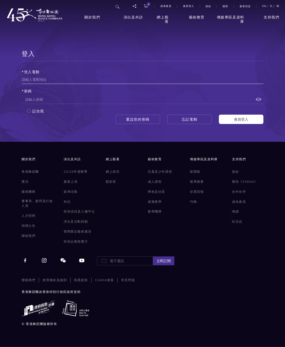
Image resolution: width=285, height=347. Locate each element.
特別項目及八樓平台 (79, 211)
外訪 (67, 201)
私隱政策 (81, 280)
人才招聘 (28, 215)
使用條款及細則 (55, 280)
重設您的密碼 (138, 119)
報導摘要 (197, 181)
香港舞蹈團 (30, 171)
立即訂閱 (164, 260)
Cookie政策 (104, 280)
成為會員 (239, 201)
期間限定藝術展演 (78, 231)
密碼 (28, 91)
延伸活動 (70, 191)
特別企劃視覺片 (76, 241)
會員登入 (188, 6)
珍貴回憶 (197, 191)
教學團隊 (155, 211)
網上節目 (113, 171)
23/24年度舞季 (76, 171)
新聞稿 (195, 171)
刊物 (193, 201)
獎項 (25, 181)
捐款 (208, 6)
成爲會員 (165, 6)
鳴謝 (235, 211)
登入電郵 (32, 71)
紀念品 (237, 221)
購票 (225, 6)
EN (264, 6)
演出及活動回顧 (76, 221)
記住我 (38, 111)
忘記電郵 (189, 119)
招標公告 (28, 225)
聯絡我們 (28, 235)
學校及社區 (156, 191)
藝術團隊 (28, 191)
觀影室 (111, 181)
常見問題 (128, 280)
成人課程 (155, 181)
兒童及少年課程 (160, 171)
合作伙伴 (239, 191)
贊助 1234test (244, 181)
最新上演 (70, 181)
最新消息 (245, 6)
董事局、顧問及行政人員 (37, 203)
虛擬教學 (155, 201)
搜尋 (117, 6)
